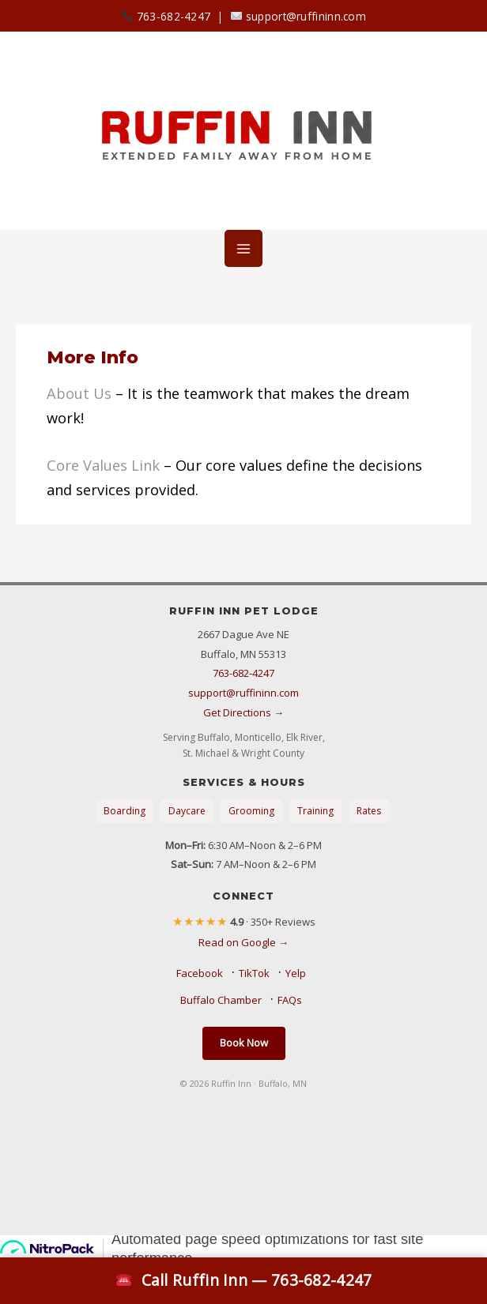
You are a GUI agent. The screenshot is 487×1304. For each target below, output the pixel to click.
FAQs (289, 1000)
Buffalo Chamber (221, 1000)
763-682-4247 (166, 16)
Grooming (251, 810)
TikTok (254, 973)
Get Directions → (243, 712)
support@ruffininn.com (298, 16)
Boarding (124, 810)
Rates (369, 810)
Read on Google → (243, 942)
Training (315, 810)
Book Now (244, 1042)
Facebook (199, 973)
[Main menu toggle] (243, 248)
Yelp (295, 973)
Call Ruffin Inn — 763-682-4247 (243, 1280)
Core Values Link (103, 465)
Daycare (187, 810)
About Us (79, 393)
